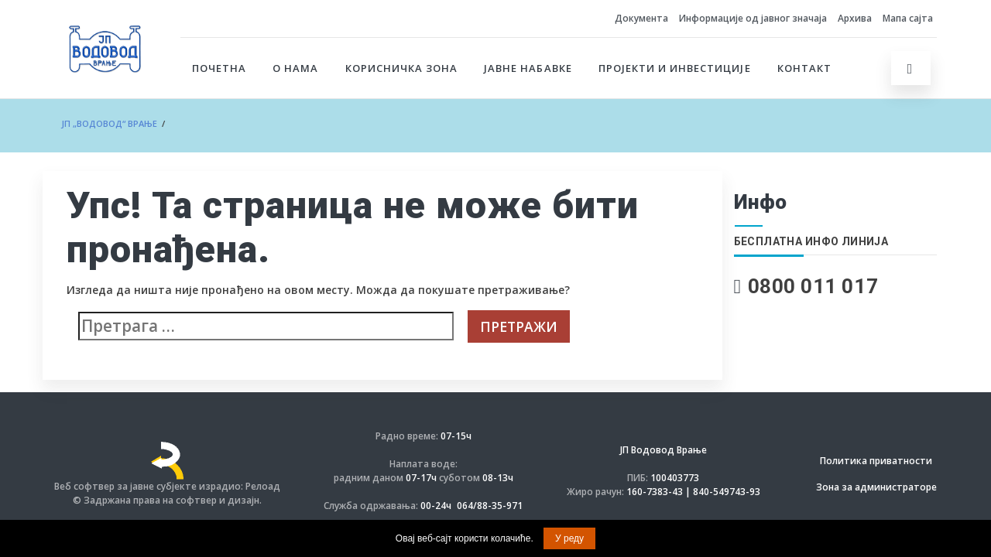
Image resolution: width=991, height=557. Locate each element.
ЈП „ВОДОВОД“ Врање (109, 123)
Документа (641, 18)
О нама (295, 68)
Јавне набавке (528, 68)
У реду (569, 538)
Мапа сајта (908, 18)
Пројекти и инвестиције (674, 68)
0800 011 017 (813, 286)
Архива (855, 18)
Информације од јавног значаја (753, 18)
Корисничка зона (401, 68)
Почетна (219, 68)
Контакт (804, 68)
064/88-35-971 (490, 505)
